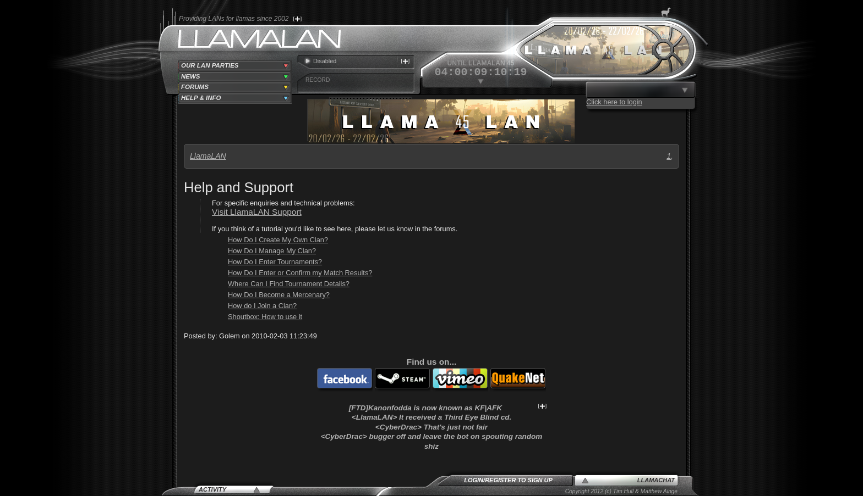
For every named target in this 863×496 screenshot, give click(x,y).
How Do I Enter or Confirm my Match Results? (300, 273)
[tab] (235, 65)
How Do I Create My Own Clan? (278, 240)
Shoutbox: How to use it (265, 317)
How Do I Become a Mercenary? (279, 295)
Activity (212, 489)
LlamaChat (656, 480)
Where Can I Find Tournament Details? (288, 284)
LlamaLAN (208, 156)
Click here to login (614, 102)
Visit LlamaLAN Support (257, 211)
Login (473, 480)
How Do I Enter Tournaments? (275, 262)
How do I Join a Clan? (262, 306)
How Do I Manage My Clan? (272, 251)
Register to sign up (519, 480)
